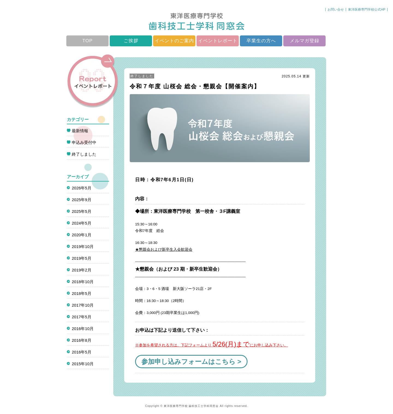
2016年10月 (83, 328)
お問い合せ (335, 9)
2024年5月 (81, 223)
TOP (87, 40)
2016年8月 (81, 340)
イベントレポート (217, 40)
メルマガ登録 (304, 40)
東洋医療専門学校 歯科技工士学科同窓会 (191, 405)
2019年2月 (81, 270)
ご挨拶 (131, 40)
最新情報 (80, 130)
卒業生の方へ (261, 40)
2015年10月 (83, 363)
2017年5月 (81, 317)
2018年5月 (81, 293)
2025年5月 (81, 211)
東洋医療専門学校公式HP (366, 9)
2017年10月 (83, 305)
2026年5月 (81, 188)
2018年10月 (83, 281)
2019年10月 (83, 246)
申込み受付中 (84, 142)
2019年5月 (81, 258)
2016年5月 (81, 352)
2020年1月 (81, 234)
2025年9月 (81, 199)
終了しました (141, 76)
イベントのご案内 (174, 40)
